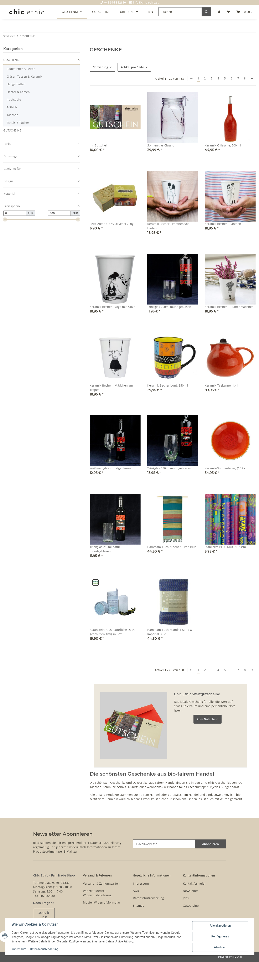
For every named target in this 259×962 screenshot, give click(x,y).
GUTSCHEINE (12, 130)
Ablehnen (220, 947)
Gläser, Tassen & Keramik (24, 76)
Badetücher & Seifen (21, 69)
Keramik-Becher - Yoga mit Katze (112, 307)
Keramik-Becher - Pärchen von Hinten (168, 226)
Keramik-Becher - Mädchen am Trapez (111, 387)
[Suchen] (180, 11)
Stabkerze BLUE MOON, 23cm (225, 547)
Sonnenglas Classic (160, 145)
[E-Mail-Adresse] (164, 843)
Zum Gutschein (207, 719)
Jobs (186, 898)
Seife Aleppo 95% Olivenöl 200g (112, 224)
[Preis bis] (59, 213)
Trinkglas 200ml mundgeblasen (169, 307)
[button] (219, 12)
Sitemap (138, 905)
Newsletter (190, 891)
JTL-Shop (237, 956)
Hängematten (16, 84)
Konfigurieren (220, 936)
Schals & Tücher (18, 123)
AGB (136, 891)
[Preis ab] (14, 213)
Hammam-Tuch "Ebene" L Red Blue (171, 547)
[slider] (5, 220)
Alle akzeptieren (220, 925)
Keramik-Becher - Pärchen (223, 224)
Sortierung (100, 67)
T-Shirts (12, 107)
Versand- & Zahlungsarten (101, 883)
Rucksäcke (14, 100)
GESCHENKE (11, 60)
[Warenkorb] (244, 12)
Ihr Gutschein (99, 145)
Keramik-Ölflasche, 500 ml (223, 145)
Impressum (19, 949)
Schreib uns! (43, 915)
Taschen (12, 115)
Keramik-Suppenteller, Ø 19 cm (226, 468)
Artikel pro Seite (132, 67)
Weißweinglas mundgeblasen (110, 468)
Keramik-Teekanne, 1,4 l (221, 385)
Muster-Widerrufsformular (101, 902)
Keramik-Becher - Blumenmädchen (229, 307)
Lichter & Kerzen (18, 92)
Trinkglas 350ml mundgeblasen (169, 468)
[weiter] (252, 78)
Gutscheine (191, 905)
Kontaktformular (194, 883)
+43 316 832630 (113, 2)
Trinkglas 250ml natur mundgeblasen (105, 549)
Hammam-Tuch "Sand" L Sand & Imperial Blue (169, 632)
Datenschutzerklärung (44, 949)
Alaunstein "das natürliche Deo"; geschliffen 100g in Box (112, 632)
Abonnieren (210, 844)
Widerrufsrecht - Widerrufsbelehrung (97, 893)
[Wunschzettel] (228, 12)
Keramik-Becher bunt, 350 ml (167, 385)
